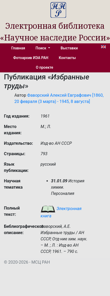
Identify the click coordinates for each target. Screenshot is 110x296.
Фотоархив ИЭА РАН (31, 58)
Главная (18, 48)
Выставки (69, 48)
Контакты (67, 58)
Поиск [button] (41, 48)
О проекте (44, 67)
